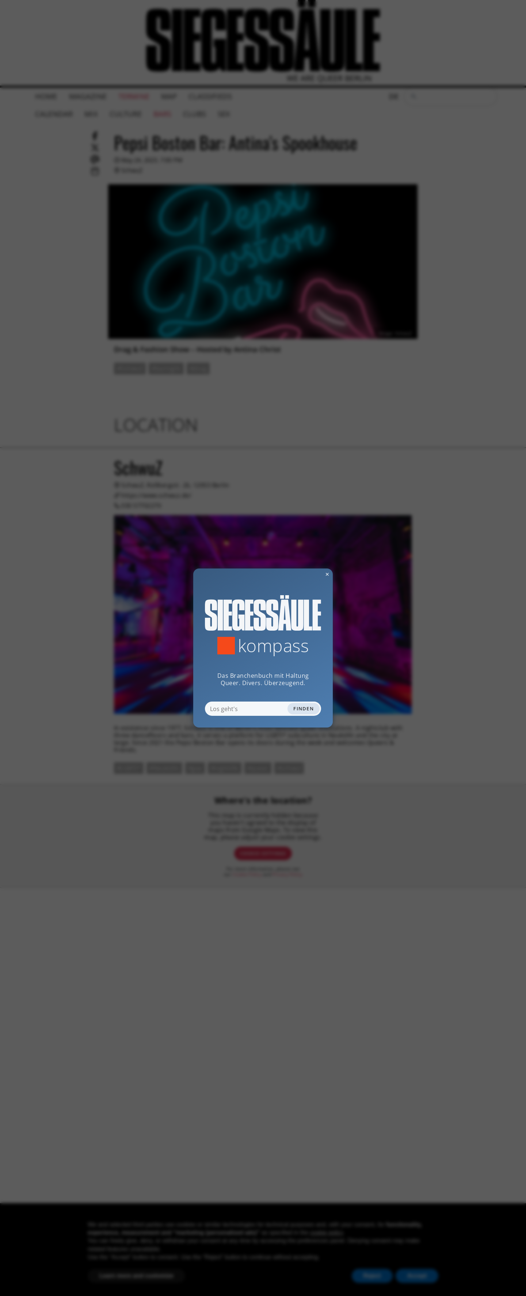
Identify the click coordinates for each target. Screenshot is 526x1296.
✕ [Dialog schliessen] (309, 574)
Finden (303, 708)
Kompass (273, 646)
